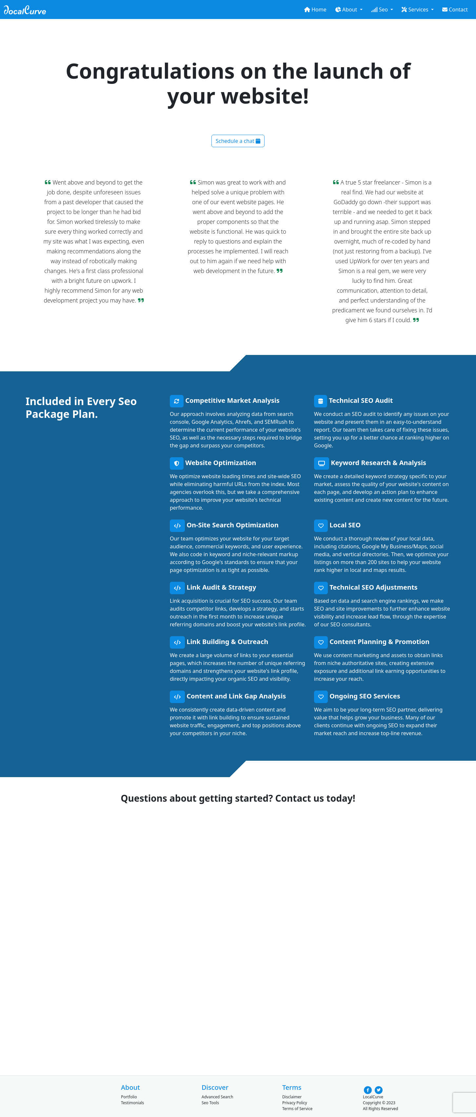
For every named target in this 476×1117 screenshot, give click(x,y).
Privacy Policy (294, 1103)
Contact (455, 9)
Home (315, 9)
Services (415, 9)
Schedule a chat (238, 141)
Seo (380, 9)
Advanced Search (217, 1097)
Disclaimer (292, 1097)
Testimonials (132, 1103)
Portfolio (129, 1097)
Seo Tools (210, 1103)
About (347, 9)
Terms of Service (297, 1108)
